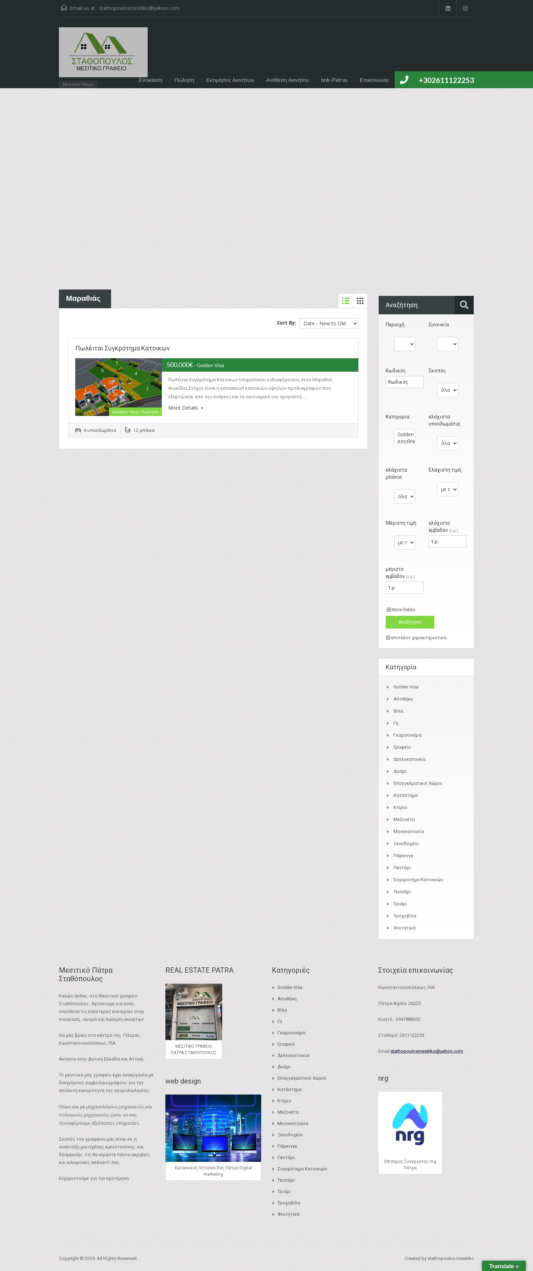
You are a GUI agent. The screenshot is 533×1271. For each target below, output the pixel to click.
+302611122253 (446, 79)
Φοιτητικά (405, 927)
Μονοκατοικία (409, 831)
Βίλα (398, 711)
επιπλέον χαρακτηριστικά (416, 637)
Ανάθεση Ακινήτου (287, 80)
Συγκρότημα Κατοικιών (418, 879)
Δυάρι (400, 771)
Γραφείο (402, 747)
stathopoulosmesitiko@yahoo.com (139, 8)
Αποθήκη (405, 441)
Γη (396, 723)
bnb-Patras (334, 80)
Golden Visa (405, 434)
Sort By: (286, 322)
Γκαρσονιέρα (408, 735)
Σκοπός (437, 370)
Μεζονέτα (404, 819)
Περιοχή (395, 324)
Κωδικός (396, 370)
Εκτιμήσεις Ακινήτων (230, 80)
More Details (185, 407)
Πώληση (184, 80)
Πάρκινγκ (403, 855)
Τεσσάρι (402, 891)
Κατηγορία (398, 417)
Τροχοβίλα (405, 915)
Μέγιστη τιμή (401, 523)
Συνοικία (439, 324)
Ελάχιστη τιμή (445, 470)
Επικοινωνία (374, 80)
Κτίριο (400, 807)
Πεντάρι (402, 867)
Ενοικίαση (150, 80)
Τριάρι (400, 903)
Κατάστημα (406, 795)
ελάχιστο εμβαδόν (443, 526)
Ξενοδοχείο (406, 843)
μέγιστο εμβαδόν (400, 572)
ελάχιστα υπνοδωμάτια (444, 420)
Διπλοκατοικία (409, 759)
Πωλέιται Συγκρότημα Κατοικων (122, 348)
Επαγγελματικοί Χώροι (418, 783)
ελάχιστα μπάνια (396, 473)
